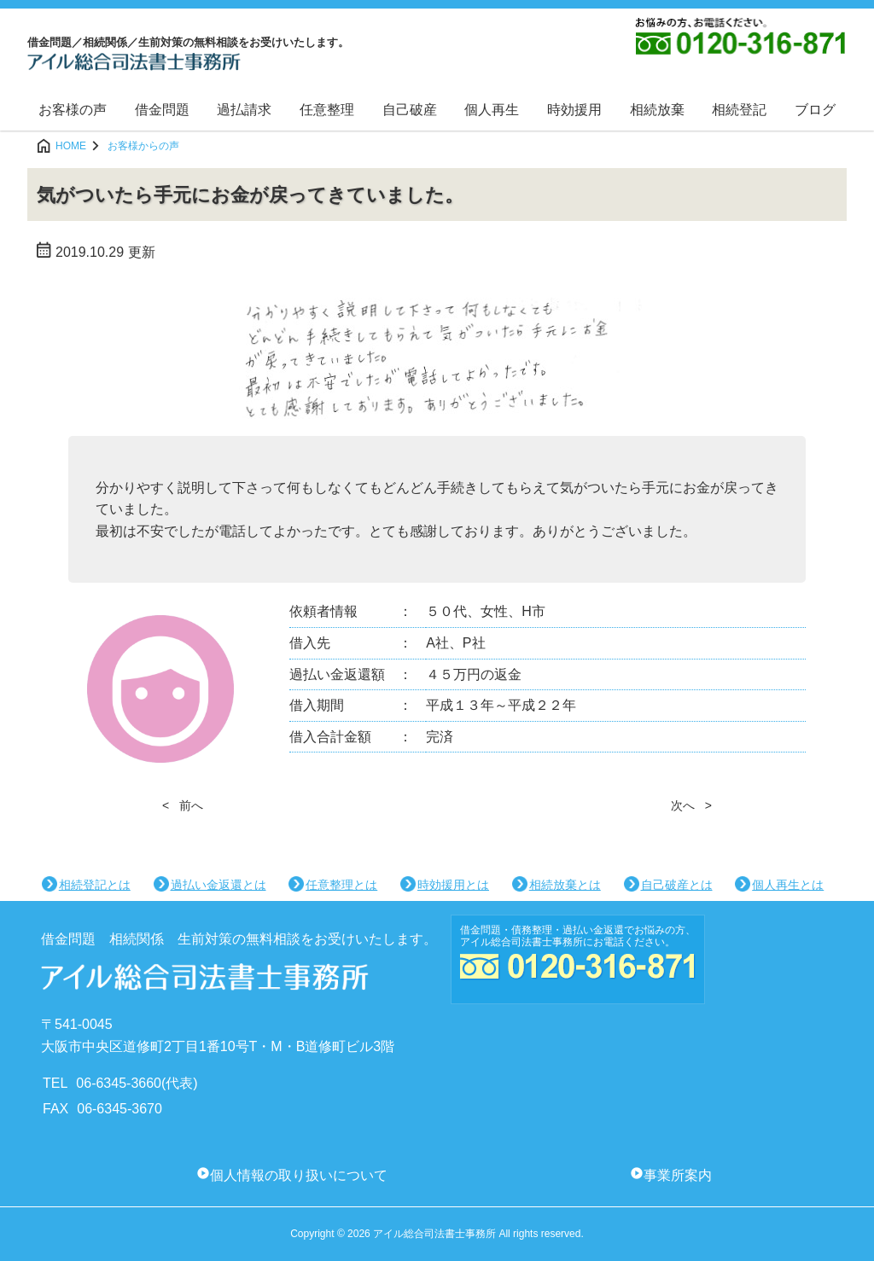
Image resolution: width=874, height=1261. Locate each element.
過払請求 (244, 109)
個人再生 (491, 109)
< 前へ (182, 805)
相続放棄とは (565, 885)
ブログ (815, 109)
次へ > (691, 805)
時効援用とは (453, 885)
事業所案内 (678, 1175)
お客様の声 (72, 109)
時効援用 (574, 109)
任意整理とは (341, 885)
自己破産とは (677, 885)
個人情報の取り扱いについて (298, 1175)
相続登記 (739, 109)
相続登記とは (95, 885)
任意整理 (327, 109)
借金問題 (162, 109)
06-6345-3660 (118, 1083)
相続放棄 (657, 109)
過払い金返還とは (218, 885)
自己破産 (409, 109)
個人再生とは (788, 885)
